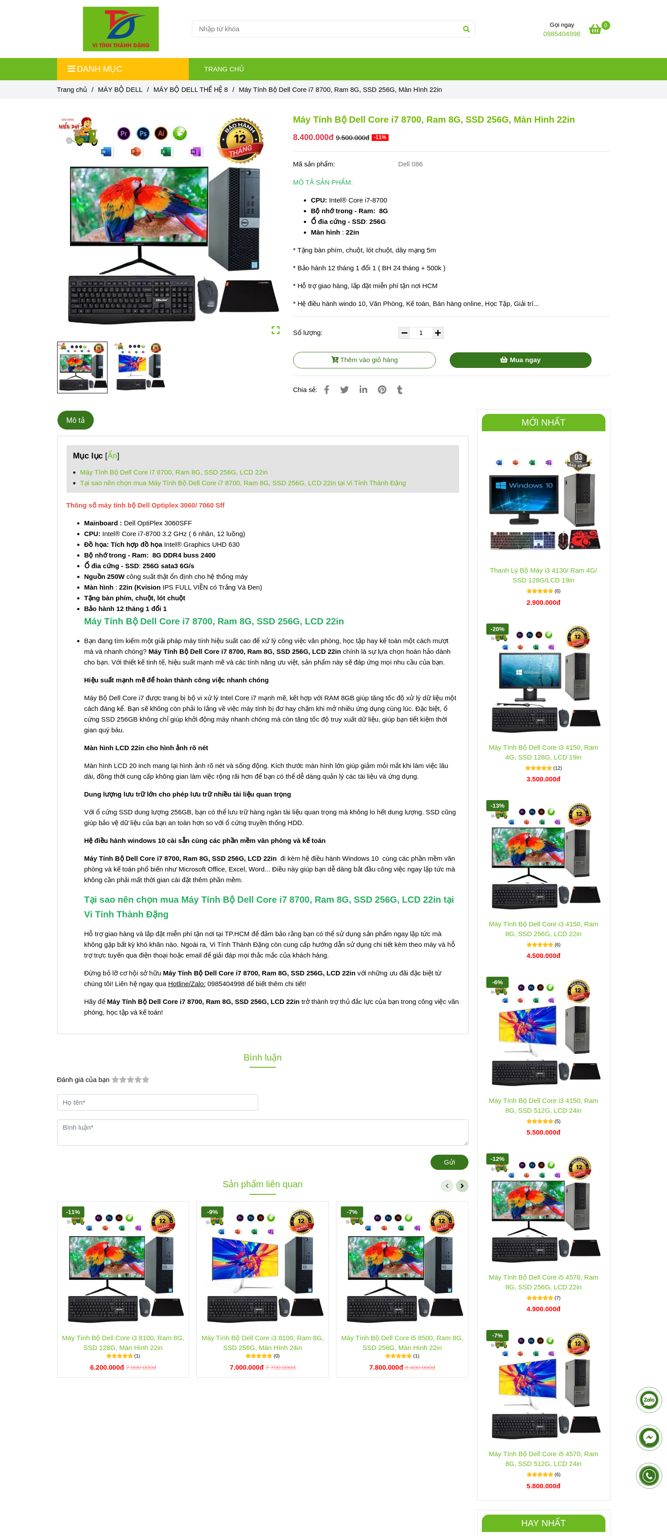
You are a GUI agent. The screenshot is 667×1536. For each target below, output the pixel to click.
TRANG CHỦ (224, 69)
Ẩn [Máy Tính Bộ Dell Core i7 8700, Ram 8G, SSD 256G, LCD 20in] (112, 455)
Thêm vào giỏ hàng (364, 359)
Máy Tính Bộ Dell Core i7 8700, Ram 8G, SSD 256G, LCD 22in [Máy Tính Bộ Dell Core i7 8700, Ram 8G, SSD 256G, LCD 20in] (174, 472)
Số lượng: (309, 332)
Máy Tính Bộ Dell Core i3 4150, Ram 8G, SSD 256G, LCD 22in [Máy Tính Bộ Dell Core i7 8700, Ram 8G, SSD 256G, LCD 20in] (544, 928)
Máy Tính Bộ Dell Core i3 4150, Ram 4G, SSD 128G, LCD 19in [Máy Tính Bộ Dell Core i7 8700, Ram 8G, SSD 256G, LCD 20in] (544, 752)
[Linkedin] (363, 390)
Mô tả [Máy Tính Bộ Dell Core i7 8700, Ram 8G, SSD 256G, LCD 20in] (75, 420)
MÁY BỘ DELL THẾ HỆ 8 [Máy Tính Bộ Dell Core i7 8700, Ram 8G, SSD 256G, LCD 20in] (190, 89)
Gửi (449, 1162)
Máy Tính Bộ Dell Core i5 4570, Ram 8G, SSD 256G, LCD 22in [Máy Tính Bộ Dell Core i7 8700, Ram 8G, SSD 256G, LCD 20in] (544, 1282)
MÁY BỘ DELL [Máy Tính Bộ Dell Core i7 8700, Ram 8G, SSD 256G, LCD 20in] (120, 89)
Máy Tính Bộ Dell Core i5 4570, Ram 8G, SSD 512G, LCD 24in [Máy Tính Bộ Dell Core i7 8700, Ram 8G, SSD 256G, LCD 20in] (544, 1458)
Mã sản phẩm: (315, 164)
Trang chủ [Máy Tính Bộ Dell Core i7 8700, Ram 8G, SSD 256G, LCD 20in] (72, 89)
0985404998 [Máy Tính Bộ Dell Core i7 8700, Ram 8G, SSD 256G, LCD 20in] (561, 33)
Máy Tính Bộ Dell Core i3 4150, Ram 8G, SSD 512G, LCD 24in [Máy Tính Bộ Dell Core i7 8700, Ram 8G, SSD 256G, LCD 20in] (544, 1105)
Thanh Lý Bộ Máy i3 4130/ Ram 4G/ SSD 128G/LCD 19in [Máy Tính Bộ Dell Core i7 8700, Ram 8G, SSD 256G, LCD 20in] (543, 575)
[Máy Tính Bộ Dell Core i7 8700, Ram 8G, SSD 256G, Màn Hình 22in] (121, 29)
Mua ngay (520, 359)
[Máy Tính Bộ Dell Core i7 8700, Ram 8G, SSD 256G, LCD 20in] (599, 30)
